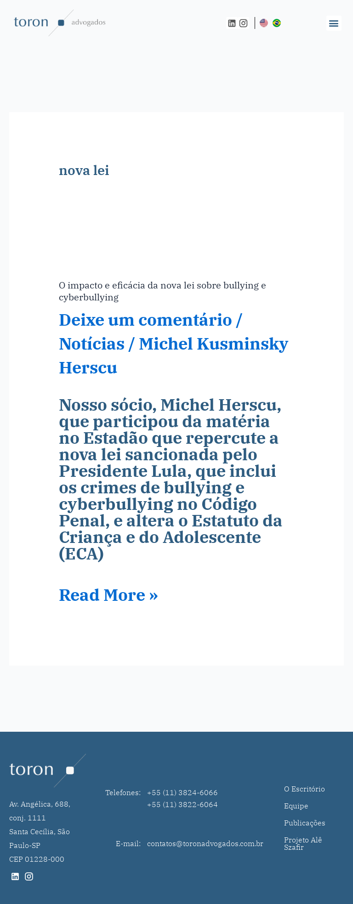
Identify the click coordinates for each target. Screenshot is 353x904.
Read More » (108, 595)
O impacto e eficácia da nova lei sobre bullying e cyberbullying (162, 291)
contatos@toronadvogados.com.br (205, 843)
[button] (334, 23)
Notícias (92, 343)
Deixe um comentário (145, 319)
